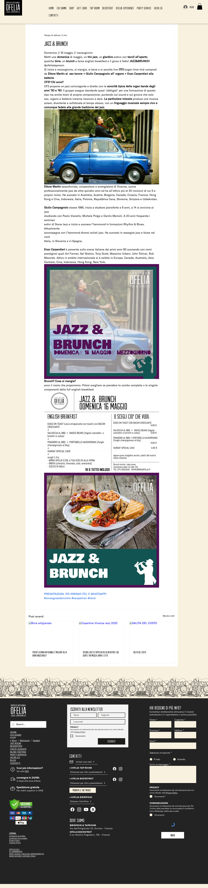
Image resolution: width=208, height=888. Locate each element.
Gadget (36, 740)
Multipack (25, 740)
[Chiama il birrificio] (81, 801)
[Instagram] (120, 779)
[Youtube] (86, 809)
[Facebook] (114, 779)
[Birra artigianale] (51, 634)
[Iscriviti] (111, 741)
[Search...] (28, 724)
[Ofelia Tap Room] (114, 768)
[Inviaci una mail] (86, 761)
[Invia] (172, 835)
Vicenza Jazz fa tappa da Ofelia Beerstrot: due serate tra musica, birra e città (101, 654)
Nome (152, 720)
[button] (199, 6)
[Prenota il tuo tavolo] (82, 790)
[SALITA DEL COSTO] (152, 634)
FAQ (27, 771)
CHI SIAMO (15, 735)
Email (152, 741)
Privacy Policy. (79, 732)
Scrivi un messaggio (159, 764)
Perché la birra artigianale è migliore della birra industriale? (49, 654)
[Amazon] (93, 809)
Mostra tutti (169, 615)
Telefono (178, 730)
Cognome (179, 720)
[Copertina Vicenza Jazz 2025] (101, 634)
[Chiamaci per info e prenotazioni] (89, 772)
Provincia (154, 730)
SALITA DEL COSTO (139, 652)
